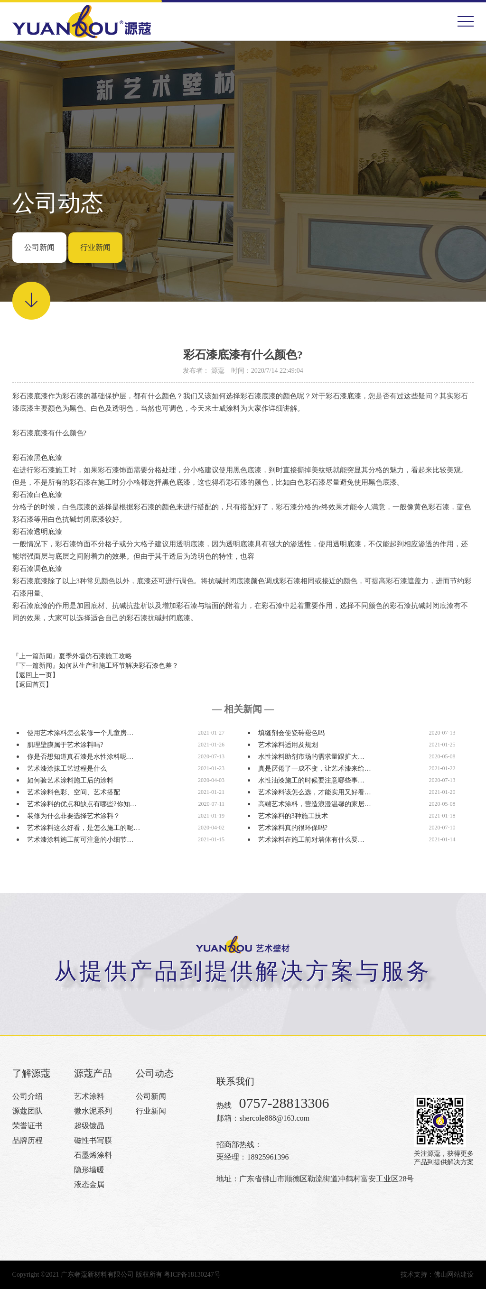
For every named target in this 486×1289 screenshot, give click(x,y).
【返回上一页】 (35, 675)
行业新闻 (95, 247)
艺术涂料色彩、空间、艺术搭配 (73, 792)
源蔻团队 (27, 1111)
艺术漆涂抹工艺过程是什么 (67, 768)
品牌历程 (27, 1140)
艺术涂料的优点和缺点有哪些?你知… (81, 804)
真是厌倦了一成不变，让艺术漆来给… (314, 768)
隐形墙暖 (89, 1170)
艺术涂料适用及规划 (288, 744)
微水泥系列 (93, 1111)
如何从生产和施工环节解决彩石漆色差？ (118, 665)
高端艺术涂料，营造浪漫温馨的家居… (314, 804)
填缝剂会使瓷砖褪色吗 (291, 733)
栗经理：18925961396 (252, 1157)
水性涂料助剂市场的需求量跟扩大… (311, 756)
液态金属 (89, 1184)
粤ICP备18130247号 (192, 1274)
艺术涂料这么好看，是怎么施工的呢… (83, 827)
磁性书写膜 (93, 1140)
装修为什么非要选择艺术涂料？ (73, 815)
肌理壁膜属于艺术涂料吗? (65, 744)
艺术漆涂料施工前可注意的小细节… (80, 839)
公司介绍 (27, 1096)
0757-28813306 (284, 1103)
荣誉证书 (27, 1126)
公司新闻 (39, 247)
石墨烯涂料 (93, 1155)
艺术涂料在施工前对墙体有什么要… (311, 839)
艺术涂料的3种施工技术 (293, 815)
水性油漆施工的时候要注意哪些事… (311, 780)
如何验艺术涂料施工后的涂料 (70, 780)
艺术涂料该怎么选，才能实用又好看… (314, 792)
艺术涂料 (89, 1096)
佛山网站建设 (454, 1274)
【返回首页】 (32, 684)
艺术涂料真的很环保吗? (292, 827)
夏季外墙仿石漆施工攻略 (95, 656)
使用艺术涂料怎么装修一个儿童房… (80, 733)
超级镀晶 (89, 1126)
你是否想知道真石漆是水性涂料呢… (80, 756)
